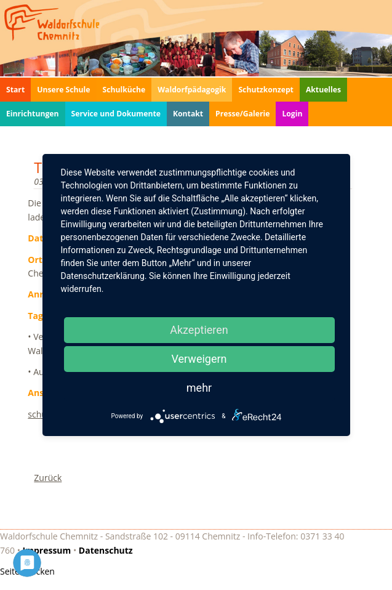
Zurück (48, 477)
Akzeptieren (199, 329)
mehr (199, 387)
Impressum (47, 550)
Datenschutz (106, 550)
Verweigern (198, 358)
